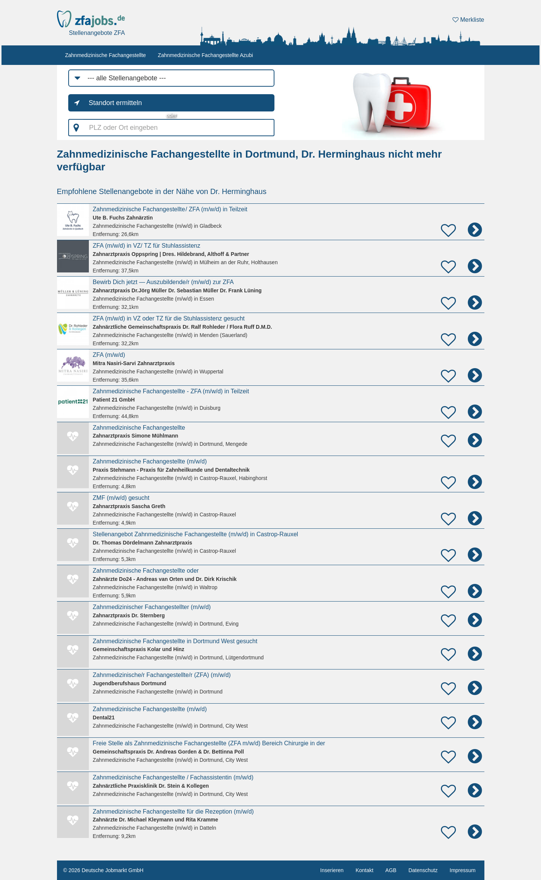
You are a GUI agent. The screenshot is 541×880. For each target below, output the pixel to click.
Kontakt (364, 870)
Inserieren (331, 870)
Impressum (462, 870)
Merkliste (468, 20)
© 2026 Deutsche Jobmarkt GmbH (103, 870)
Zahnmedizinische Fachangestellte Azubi (205, 55)
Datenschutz (423, 870)
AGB (391, 870)
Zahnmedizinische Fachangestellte (105, 55)
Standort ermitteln (115, 103)
